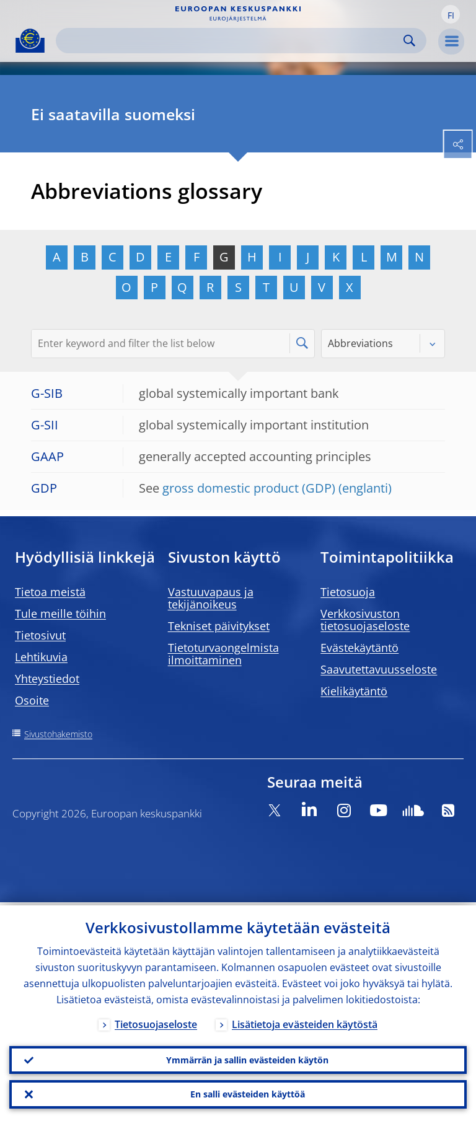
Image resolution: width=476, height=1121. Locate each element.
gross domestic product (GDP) (248, 488)
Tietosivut (40, 635)
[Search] (231, 40)
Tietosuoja (347, 591)
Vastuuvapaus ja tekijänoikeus (210, 598)
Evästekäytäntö (359, 647)
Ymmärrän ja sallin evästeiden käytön (247, 1057)
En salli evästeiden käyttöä (247, 1093)
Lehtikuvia (41, 656)
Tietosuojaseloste (156, 1021)
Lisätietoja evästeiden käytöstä (304, 1021)
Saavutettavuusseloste (378, 669)
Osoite (32, 700)
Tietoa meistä (50, 591)
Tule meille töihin (60, 613)
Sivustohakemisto (58, 734)
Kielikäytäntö (353, 691)
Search (409, 40)
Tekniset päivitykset (219, 625)
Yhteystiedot (47, 678)
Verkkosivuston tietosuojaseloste (365, 619)
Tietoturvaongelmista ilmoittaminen (223, 653)
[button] (450, 14)
